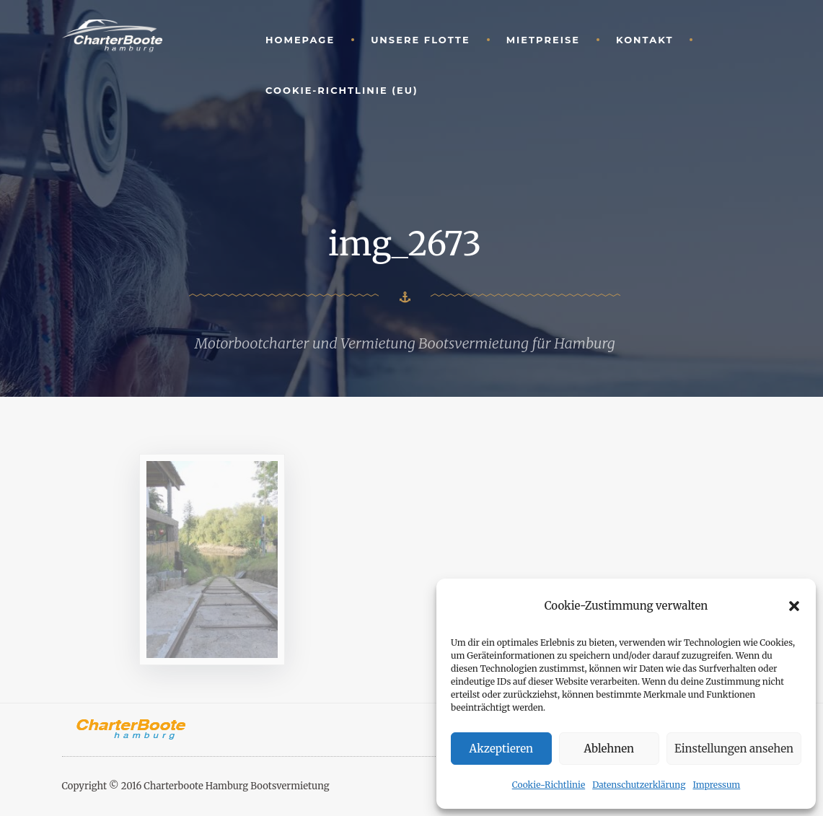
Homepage (300, 39)
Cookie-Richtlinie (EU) (341, 90)
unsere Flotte (420, 39)
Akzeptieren (501, 748)
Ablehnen (609, 748)
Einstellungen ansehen (733, 748)
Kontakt (644, 39)
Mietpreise (543, 39)
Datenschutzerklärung (638, 784)
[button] (794, 606)
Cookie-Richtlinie (548, 784)
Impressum (716, 784)
